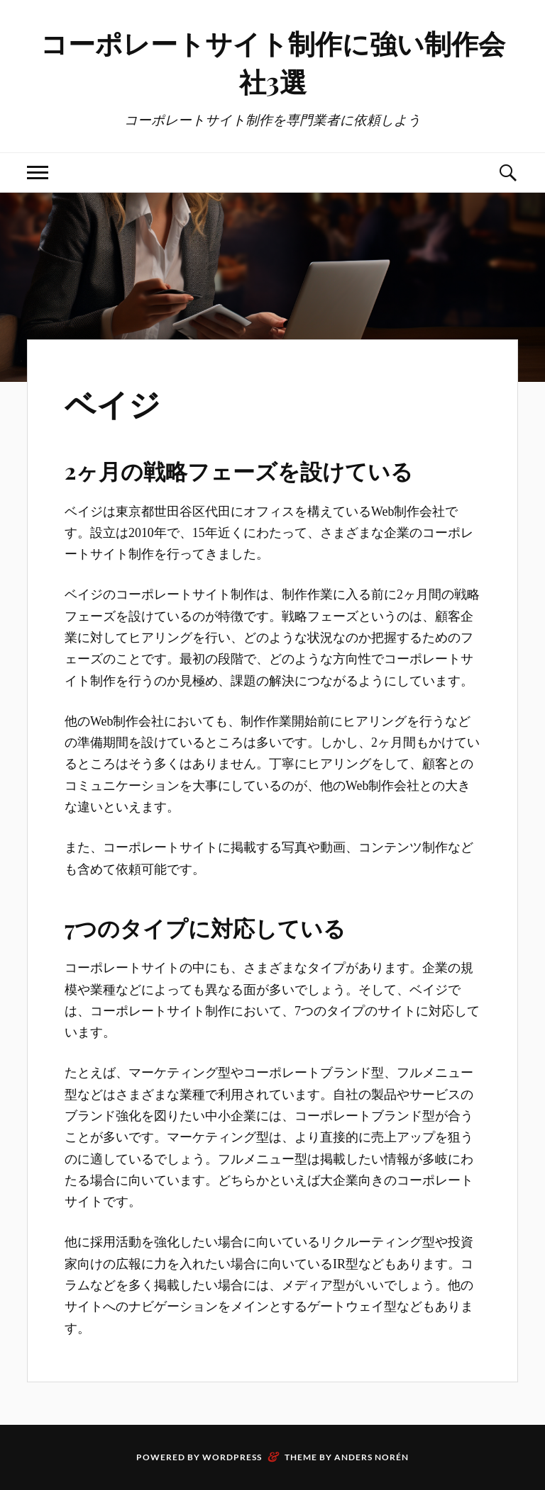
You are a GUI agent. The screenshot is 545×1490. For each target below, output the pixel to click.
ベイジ (112, 403)
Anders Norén (371, 1457)
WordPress (232, 1457)
